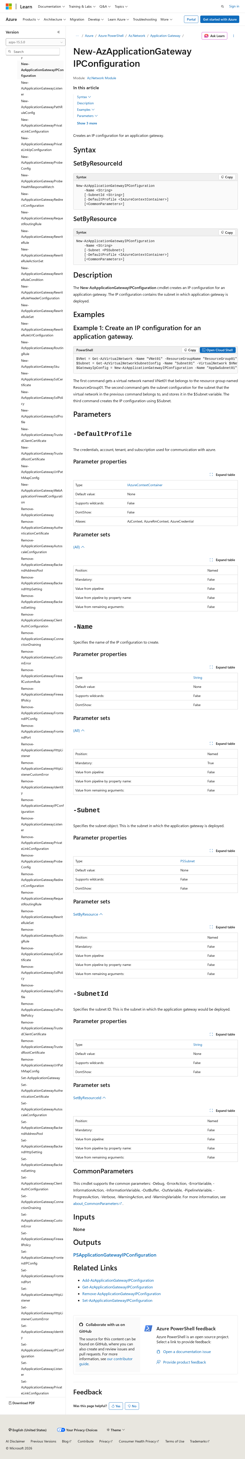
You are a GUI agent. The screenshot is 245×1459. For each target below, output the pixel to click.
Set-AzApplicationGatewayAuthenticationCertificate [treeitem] (42, 1090)
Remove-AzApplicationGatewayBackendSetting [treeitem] (41, 601)
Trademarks (198, 1441)
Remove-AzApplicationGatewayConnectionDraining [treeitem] (42, 638)
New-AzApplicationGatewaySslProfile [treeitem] (42, 416)
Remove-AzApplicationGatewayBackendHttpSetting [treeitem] (41, 583)
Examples (86, 109)
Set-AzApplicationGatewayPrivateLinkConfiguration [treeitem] (41, 1387)
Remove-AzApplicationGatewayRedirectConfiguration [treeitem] (42, 880)
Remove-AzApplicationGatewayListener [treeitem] (41, 824)
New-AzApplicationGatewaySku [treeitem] (40, 363)
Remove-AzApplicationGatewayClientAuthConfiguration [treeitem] (41, 620)
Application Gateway (165, 35)
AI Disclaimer (15, 1441)
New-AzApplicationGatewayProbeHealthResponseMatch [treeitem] (41, 181)
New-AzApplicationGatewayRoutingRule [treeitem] (42, 348)
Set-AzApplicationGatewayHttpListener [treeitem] (42, 1294)
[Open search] (222, 6)
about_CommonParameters (96, 1203)
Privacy (104, 1441)
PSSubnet (187, 861)
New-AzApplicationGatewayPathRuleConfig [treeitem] (41, 107)
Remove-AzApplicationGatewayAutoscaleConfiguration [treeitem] (41, 546)
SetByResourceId (89, 1097)
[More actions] (233, 36)
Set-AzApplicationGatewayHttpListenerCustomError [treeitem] (42, 1313)
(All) (79, 546)
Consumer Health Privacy (137, 1441)
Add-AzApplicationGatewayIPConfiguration (118, 1280)
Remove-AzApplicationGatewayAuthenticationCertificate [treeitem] (42, 527)
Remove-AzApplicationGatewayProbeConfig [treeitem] (41, 861)
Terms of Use (174, 1441)
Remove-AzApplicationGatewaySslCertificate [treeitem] (42, 954)
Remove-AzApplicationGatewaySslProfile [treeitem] (42, 991)
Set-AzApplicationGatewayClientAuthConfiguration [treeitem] (41, 1183)
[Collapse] (59, 32)
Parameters (87, 116)
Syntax (84, 97)
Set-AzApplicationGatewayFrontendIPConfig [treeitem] (42, 1257)
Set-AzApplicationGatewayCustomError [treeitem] (41, 1220)
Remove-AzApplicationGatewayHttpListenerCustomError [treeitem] (42, 768)
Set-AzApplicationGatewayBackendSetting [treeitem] (41, 1165)
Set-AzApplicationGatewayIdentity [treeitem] (42, 1331)
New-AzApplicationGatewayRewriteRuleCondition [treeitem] (42, 274)
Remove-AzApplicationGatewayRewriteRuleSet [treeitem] (42, 917)
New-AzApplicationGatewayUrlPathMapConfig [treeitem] (42, 472)
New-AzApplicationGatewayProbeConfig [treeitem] (41, 162)
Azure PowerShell (110, 35)
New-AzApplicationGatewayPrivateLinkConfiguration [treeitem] (41, 125)
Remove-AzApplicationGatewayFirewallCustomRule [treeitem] (42, 676)
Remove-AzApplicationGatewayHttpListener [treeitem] (42, 750)
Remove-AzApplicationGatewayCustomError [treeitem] (41, 657)
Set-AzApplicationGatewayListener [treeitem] (41, 1368)
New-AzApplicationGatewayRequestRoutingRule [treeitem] (42, 218)
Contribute (86, 1441)
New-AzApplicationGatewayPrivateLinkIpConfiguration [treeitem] (41, 144)
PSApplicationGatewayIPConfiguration (114, 1254)
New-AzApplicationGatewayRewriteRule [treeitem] (42, 236)
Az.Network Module (101, 78)
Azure (89, 35)
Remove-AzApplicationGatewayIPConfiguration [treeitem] (42, 805)
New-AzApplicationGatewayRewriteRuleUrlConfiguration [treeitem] (42, 329)
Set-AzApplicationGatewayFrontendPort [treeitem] (42, 1276)
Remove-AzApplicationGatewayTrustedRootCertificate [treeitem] (42, 1046)
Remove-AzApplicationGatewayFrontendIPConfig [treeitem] (42, 713)
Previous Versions (43, 1441)
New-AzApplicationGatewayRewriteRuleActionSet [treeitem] (42, 255)
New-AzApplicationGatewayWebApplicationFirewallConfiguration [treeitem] (41, 493)
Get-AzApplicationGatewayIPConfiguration (117, 1286)
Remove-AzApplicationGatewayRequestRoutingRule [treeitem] (42, 898)
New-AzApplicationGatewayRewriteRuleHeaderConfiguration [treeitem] (42, 292)
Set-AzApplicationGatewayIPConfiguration (117, 1300)
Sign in (234, 6)
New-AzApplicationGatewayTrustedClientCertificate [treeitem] (42, 435)
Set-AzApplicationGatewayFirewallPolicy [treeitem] (42, 1239)
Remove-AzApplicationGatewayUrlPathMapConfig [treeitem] (42, 1065)
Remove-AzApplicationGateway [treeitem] (37, 512)
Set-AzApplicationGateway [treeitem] (40, 1077)
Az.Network (136, 35)
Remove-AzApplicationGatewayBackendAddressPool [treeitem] (41, 564)
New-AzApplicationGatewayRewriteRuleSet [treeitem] (42, 311)
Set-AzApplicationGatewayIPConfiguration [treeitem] (42, 1350)
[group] (155, 363)
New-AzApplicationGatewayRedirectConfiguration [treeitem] (42, 199)
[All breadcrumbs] (77, 36)
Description (85, 103)
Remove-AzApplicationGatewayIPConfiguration (121, 1293)
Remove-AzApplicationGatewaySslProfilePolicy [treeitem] (42, 1009)
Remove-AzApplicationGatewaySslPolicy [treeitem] (42, 972)
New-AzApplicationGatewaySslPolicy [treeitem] (42, 398)
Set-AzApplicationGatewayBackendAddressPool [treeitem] (41, 1127)
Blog (65, 1441)
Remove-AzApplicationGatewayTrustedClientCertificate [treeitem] (42, 1028)
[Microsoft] (9, 6)
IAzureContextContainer (144, 485)
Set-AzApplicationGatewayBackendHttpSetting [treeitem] (41, 1146)
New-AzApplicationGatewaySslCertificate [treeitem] (42, 379)
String (197, 677)
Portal (191, 19)
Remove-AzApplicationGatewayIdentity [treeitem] (42, 787)
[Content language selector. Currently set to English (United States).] (28, 1430)
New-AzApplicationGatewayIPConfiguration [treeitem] (42, 69)
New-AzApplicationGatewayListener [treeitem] (41, 88)
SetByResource (88, 914)
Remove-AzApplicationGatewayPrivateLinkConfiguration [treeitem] (41, 843)
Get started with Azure (220, 19)
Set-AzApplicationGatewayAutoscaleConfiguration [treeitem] (41, 1109)
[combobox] (36, 42)
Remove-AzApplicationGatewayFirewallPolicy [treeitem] (42, 694)
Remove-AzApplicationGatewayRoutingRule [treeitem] (42, 935)
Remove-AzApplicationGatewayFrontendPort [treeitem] (42, 731)
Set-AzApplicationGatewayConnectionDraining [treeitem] (42, 1202)
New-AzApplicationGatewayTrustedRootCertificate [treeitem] (42, 453)
